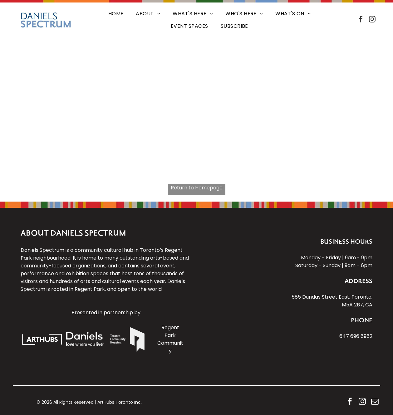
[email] (374, 402)
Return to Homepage (197, 187)
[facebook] (361, 20)
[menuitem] (116, 13)
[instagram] (372, 20)
